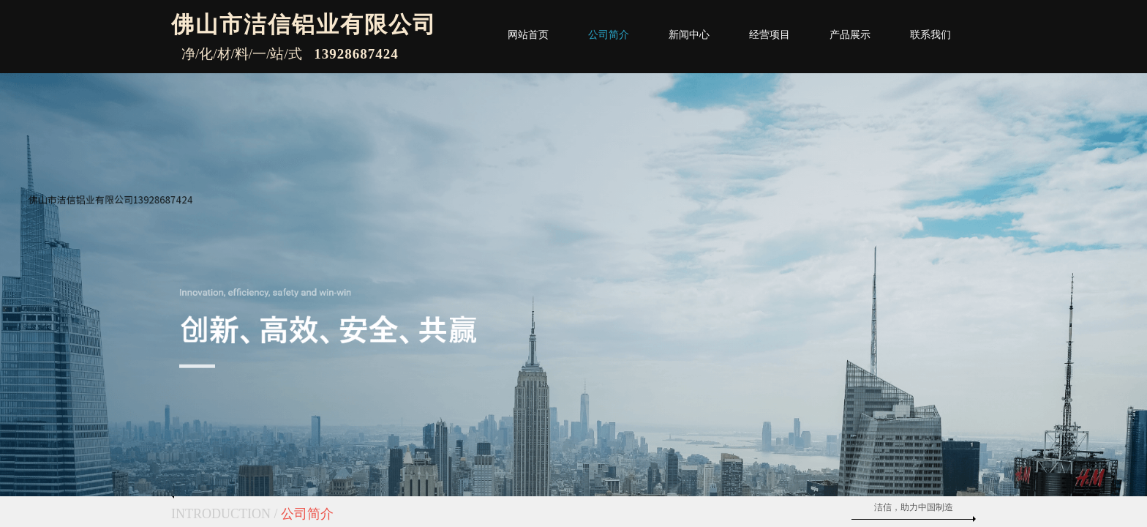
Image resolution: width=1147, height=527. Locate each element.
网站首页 (528, 34)
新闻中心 (689, 34)
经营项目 (769, 34)
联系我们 (930, 34)
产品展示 (850, 34)
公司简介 (608, 34)
